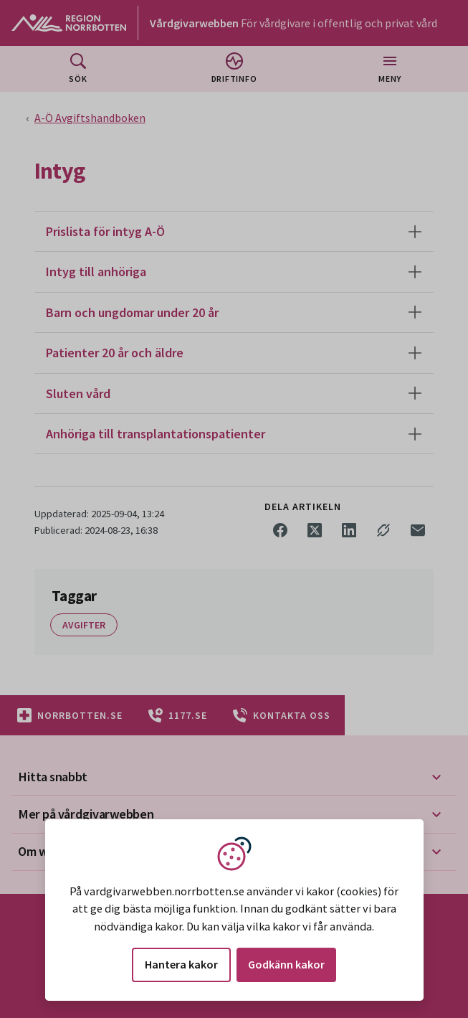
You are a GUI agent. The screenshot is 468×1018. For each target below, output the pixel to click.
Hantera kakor (181, 964)
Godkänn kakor (286, 964)
